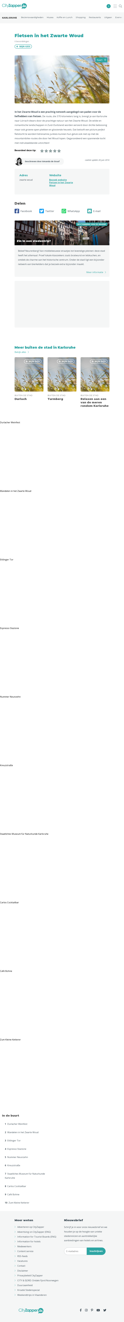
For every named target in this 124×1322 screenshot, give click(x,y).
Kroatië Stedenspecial (28, 1290)
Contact (21, 1265)
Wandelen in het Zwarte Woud (21, 1132)
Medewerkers (24, 1246)
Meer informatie (94, 272)
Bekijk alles (20, 352)
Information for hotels (29, 1241)
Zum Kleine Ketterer (17, 1202)
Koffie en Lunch (64, 17)
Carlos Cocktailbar (15, 1186)
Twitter (46, 211)
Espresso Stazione (15, 1148)
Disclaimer (22, 1270)
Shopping (81, 17)
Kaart (101, 59)
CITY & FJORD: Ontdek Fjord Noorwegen (37, 1280)
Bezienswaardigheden (32, 17)
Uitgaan (108, 17)
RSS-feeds (22, 1256)
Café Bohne (12, 1194)
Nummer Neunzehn (16, 1157)
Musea (50, 17)
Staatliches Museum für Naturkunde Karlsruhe (25, 1175)
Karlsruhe (9, 17)
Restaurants (95, 17)
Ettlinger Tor (13, 1140)
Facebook (23, 211)
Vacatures (22, 1260)
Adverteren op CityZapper (30, 1226)
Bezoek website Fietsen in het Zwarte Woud (61, 182)
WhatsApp (71, 211)
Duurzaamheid (25, 1285)
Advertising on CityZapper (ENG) (34, 1231)
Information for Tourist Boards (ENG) (36, 1236)
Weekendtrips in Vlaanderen (32, 1294)
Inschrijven (96, 1251)
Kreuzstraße (12, 1165)
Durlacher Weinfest (16, 1123)
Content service (25, 1251)
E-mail (93, 211)
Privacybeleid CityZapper (30, 1275)
